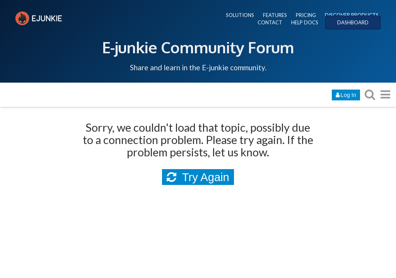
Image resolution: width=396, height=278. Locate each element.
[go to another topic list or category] (385, 94)
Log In (346, 95)
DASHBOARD (353, 22)
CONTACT (270, 22)
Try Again (198, 177)
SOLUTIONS (240, 15)
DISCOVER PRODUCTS (352, 15)
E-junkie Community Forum (198, 47)
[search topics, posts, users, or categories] (369, 94)
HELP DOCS (304, 22)
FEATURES (275, 15)
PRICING (306, 15)
